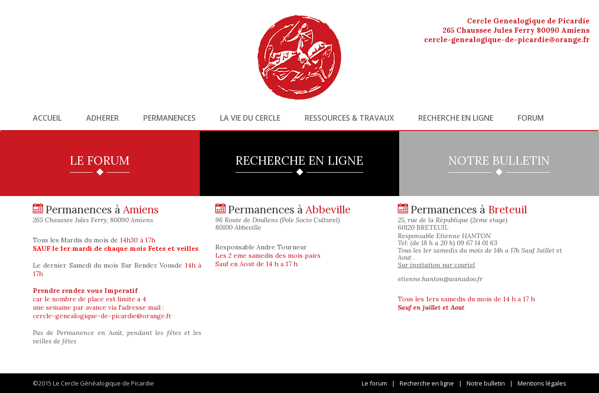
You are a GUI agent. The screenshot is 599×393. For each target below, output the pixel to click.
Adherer (102, 118)
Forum (531, 118)
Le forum (374, 383)
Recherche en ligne (455, 118)
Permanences (169, 118)
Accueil (47, 118)
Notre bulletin (486, 383)
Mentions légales (542, 383)
